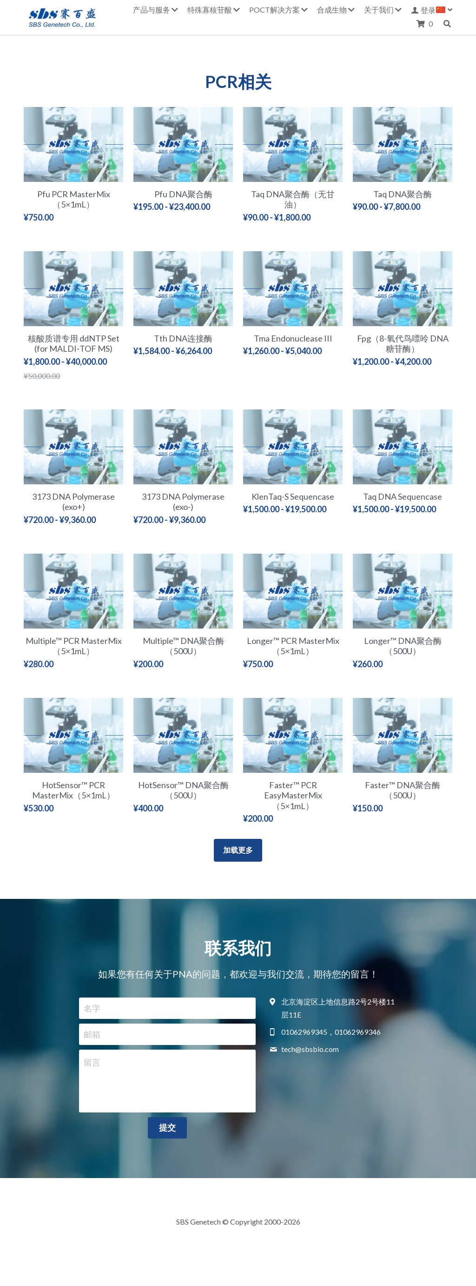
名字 (92, 1008)
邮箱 (92, 1034)
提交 (167, 1127)
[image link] (62, 16)
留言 (92, 1062)
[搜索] (447, 23)
